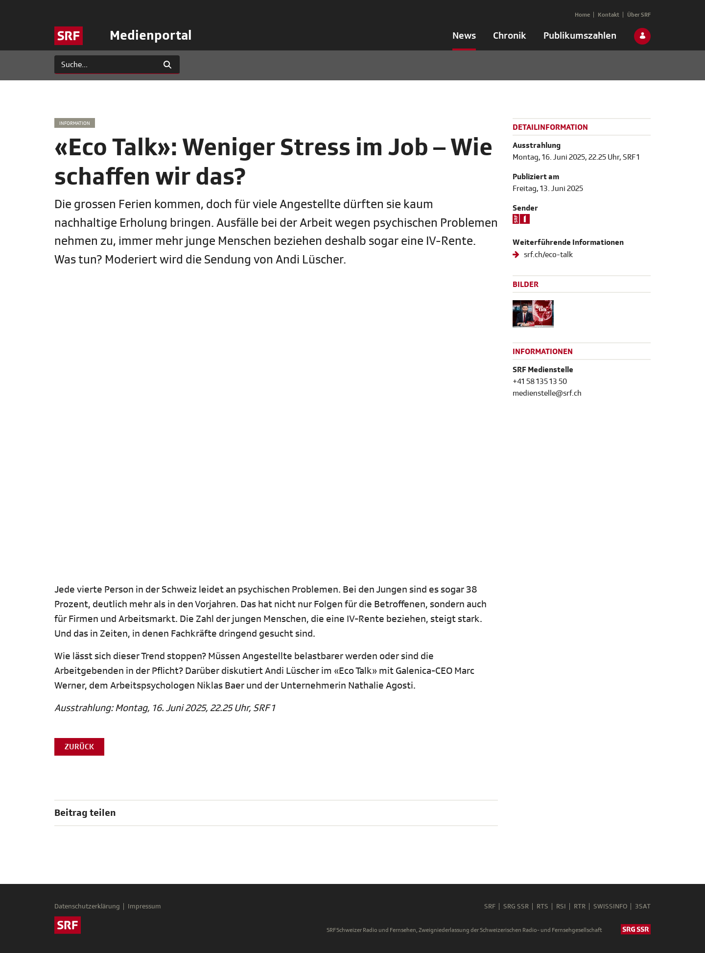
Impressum (144, 906)
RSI (561, 906)
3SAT (643, 906)
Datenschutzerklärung (87, 906)
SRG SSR (516, 906)
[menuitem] (464, 37)
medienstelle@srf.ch (547, 393)
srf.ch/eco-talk (547, 255)
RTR (580, 906)
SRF (489, 906)
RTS (542, 906)
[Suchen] (105, 64)
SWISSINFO (610, 906)
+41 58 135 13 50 (540, 381)
